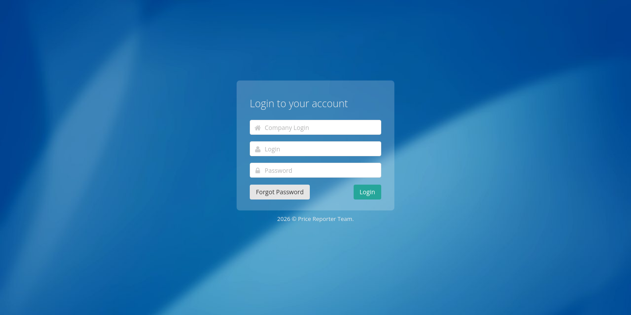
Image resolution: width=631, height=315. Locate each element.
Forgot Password (280, 192)
